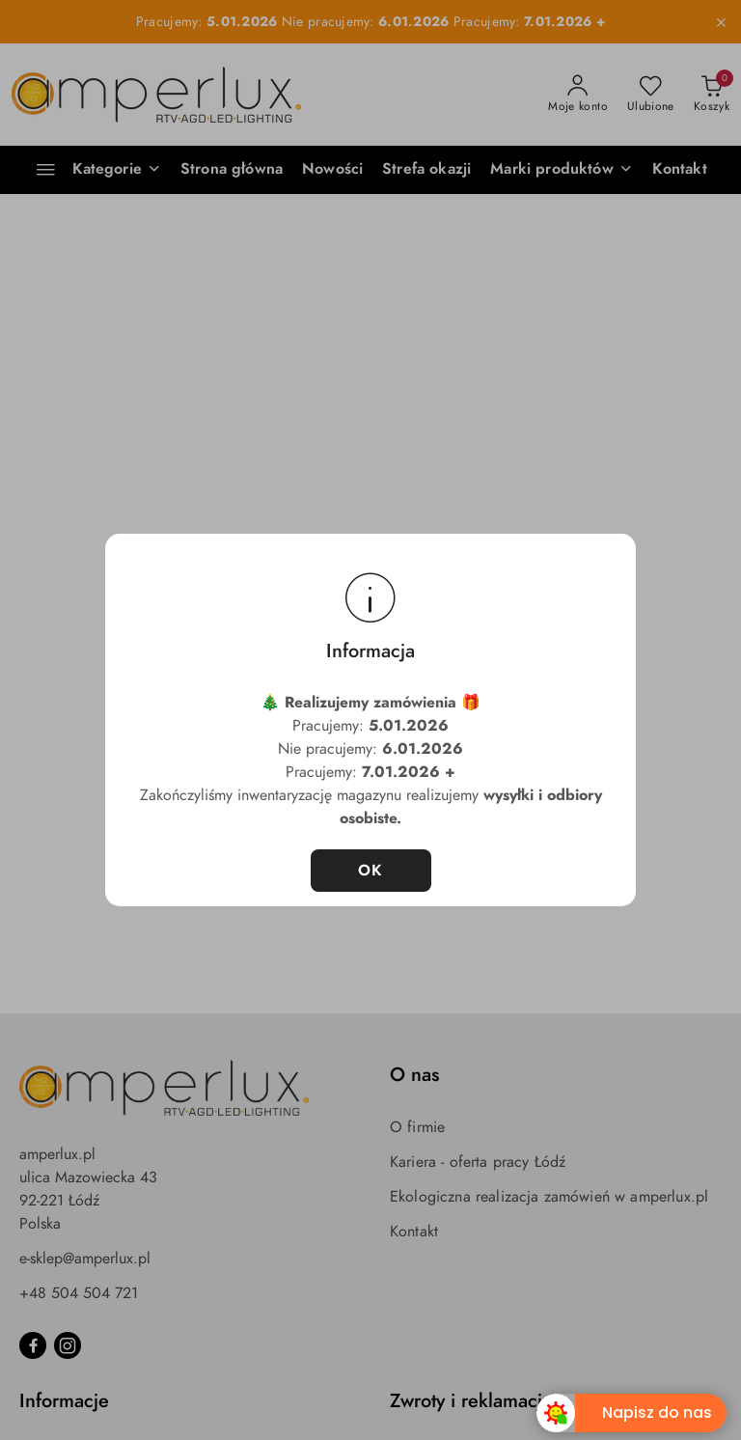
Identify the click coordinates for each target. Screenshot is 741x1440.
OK (371, 870)
